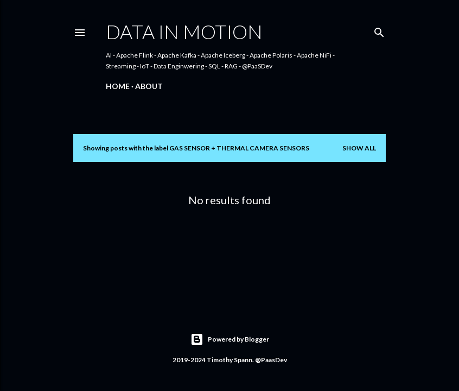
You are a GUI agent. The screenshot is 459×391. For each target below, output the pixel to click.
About (149, 86)
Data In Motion (184, 31)
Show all (359, 148)
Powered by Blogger (229, 339)
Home (118, 86)
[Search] (379, 30)
